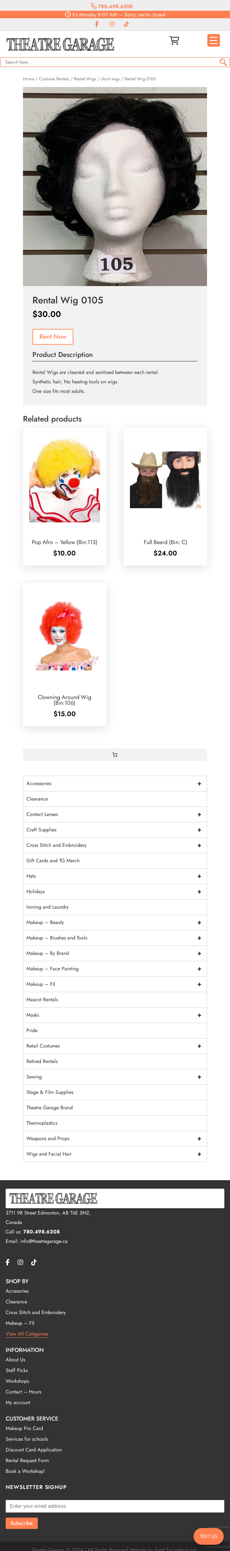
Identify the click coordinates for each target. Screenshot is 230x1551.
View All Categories (27, 1333)
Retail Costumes (116, 1046)
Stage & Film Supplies (49, 1092)
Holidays (116, 891)
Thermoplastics (41, 1123)
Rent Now (52, 336)
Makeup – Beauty (116, 922)
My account (18, 1402)
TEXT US (208, 1536)
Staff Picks (17, 1370)
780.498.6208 (112, 6)
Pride (31, 1030)
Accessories (116, 783)
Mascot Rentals (42, 999)
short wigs (110, 79)
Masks (116, 1015)
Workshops (17, 1381)
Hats (116, 876)
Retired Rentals (42, 1061)
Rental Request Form (27, 1460)
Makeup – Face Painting (116, 968)
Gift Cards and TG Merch (53, 860)
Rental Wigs (85, 79)
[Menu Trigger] (213, 40)
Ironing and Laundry (47, 906)
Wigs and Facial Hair (116, 1154)
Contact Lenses (116, 814)
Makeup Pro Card (24, 1428)
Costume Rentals (54, 79)
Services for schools (27, 1439)
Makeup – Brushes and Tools (116, 937)
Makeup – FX (116, 984)
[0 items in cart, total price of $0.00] (115, 755)
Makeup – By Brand (116, 953)
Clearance (37, 798)
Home (28, 79)
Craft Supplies (116, 829)
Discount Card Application (34, 1449)
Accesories (17, 1291)
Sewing (116, 1076)
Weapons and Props (116, 1138)
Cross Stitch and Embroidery (116, 845)
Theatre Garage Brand (49, 1107)
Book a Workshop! (25, 1471)
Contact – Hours (23, 1391)
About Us (15, 1359)
